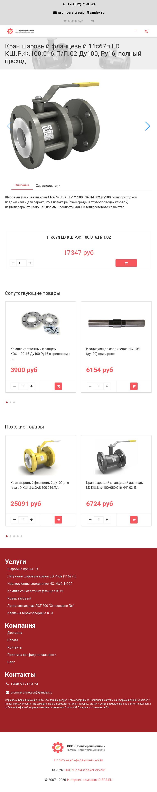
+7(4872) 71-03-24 (78, 4)
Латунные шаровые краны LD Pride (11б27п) (41, 576)
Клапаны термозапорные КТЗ (30, 613)
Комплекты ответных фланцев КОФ (35, 591)
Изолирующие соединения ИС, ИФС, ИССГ (39, 584)
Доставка (14, 633)
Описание (22, 185)
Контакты (14, 647)
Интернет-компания (89, 780)
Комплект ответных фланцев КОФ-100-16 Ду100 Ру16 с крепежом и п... (40, 354)
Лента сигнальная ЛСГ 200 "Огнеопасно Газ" (40, 606)
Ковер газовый (19, 598)
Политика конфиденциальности (31, 655)
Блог (11, 662)
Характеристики (48, 186)
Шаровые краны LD (22, 569)
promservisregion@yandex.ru (78, 13)
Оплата (12, 640)
